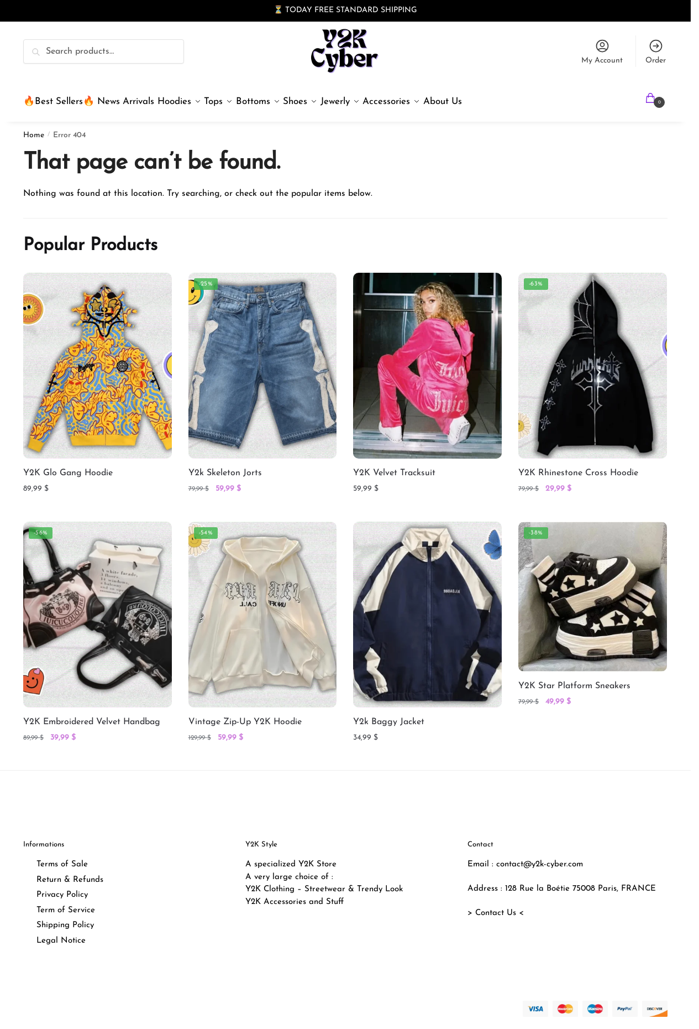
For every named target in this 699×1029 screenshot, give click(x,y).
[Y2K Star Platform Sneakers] (592, 590)
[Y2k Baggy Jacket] (427, 608)
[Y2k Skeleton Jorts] (262, 359)
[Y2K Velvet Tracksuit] (427, 359)
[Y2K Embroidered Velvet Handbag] (97, 608)
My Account (602, 51)
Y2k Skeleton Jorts (225, 466)
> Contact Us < (495, 906)
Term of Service (65, 904)
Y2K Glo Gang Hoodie (68, 466)
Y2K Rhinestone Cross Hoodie (578, 466)
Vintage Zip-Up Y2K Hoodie (245, 715)
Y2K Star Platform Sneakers (574, 679)
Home (33, 128)
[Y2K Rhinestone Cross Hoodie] (592, 359)
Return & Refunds (69, 873)
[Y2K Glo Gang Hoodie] (97, 359)
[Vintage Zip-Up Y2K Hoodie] (262, 608)
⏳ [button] (278, 10)
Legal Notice (61, 934)
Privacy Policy (62, 888)
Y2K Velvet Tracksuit (394, 466)
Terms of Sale (62, 858)
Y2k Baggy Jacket (388, 715)
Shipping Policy (65, 918)
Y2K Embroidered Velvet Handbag (91, 715)
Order (655, 51)
